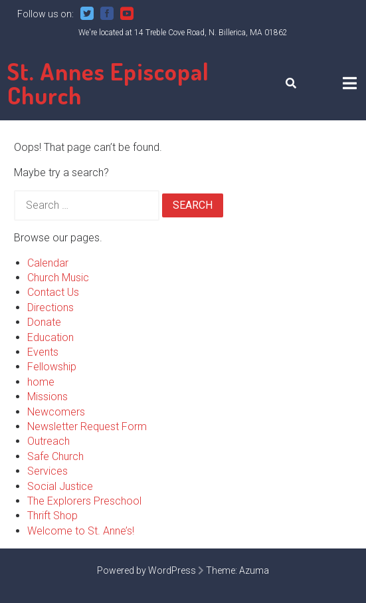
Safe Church (55, 456)
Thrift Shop (52, 515)
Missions (47, 396)
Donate (44, 322)
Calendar (47, 263)
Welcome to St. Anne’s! (80, 531)
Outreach (48, 441)
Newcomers (56, 412)
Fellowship (51, 366)
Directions (50, 307)
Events (42, 352)
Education (50, 337)
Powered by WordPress (146, 570)
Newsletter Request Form (87, 426)
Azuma (254, 570)
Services (47, 471)
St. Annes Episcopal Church (108, 83)
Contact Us (53, 292)
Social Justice (60, 486)
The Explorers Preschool (84, 501)
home (40, 382)
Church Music (58, 277)
